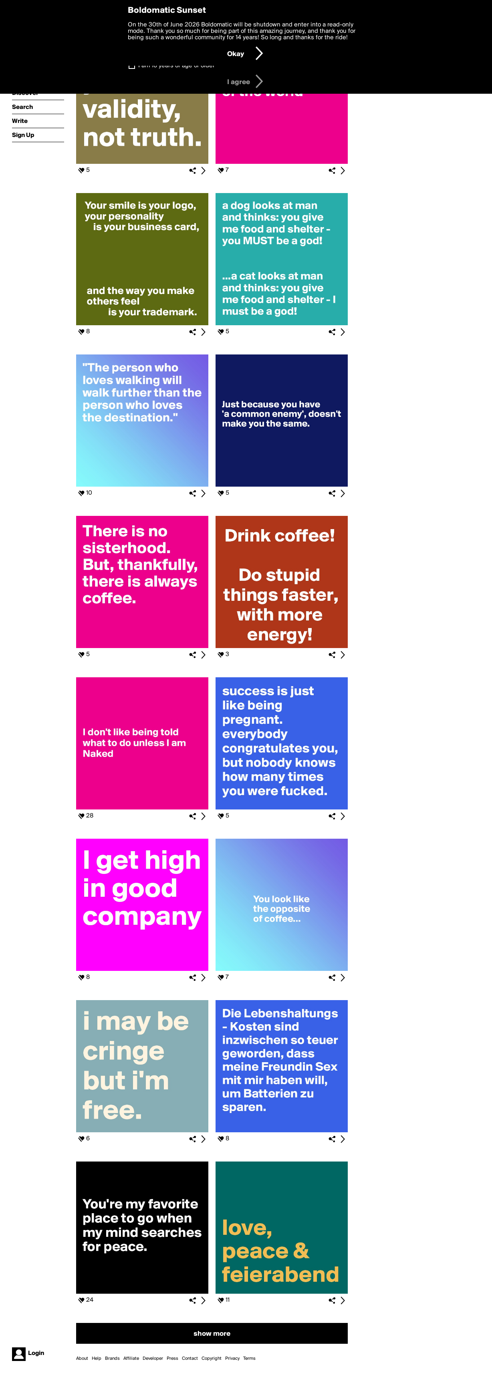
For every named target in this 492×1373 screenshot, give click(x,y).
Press (172, 1358)
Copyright (212, 1358)
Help (96, 1358)
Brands (112, 1358)
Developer (153, 1358)
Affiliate (131, 1358)
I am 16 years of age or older (176, 65)
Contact (190, 1358)
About (82, 1358)
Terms (249, 1358)
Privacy (232, 1358)
